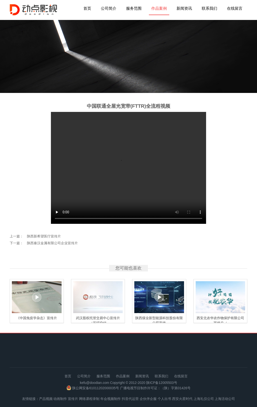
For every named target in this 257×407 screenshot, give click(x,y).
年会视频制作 (110, 399)
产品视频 (46, 399)
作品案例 (159, 8)
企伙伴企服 (148, 399)
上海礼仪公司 (203, 399)
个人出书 (164, 399)
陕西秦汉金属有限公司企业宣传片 (52, 243)
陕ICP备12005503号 (161, 383)
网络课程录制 (89, 399)
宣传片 (73, 399)
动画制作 (60, 399)
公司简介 (108, 8)
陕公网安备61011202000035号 (95, 388)
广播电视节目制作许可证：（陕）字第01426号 (155, 388)
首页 (87, 8)
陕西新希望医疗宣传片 (44, 236)
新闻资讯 (184, 8)
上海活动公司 (225, 399)
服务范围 (134, 8)
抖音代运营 (130, 399)
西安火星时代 (182, 399)
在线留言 (234, 8)
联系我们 (209, 8)
